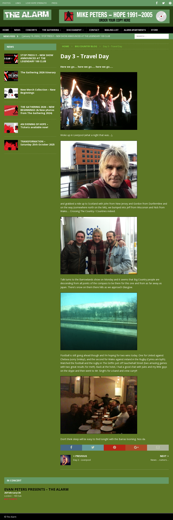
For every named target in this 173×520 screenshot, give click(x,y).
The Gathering (50, 29)
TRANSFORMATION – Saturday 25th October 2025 (37, 143)
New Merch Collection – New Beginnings (37, 91)
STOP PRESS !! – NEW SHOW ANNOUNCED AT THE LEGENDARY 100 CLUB (36, 58)
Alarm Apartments (135, 29)
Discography (74, 29)
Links (18, 3)
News (17, 29)
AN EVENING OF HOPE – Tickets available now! (34, 125)
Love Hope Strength (36, 3)
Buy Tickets (10, 499)
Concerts (31, 29)
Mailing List (112, 29)
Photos (6, 3)
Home (6, 29)
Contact (94, 29)
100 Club (17, 495)
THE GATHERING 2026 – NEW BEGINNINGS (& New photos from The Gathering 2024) (37, 109)
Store (154, 29)
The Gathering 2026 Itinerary (38, 72)
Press (54, 3)
